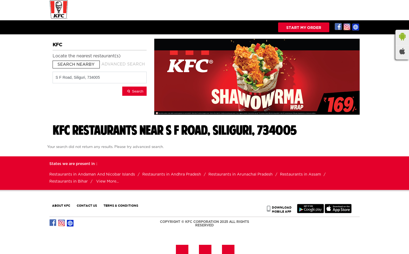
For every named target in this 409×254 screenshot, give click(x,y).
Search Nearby (76, 64)
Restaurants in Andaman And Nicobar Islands (92, 174)
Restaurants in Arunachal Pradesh (240, 174)
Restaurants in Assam (300, 174)
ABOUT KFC (61, 205)
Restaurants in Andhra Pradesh (171, 174)
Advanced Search (123, 64)
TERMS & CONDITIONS (121, 205)
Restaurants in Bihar (68, 181)
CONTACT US (87, 205)
